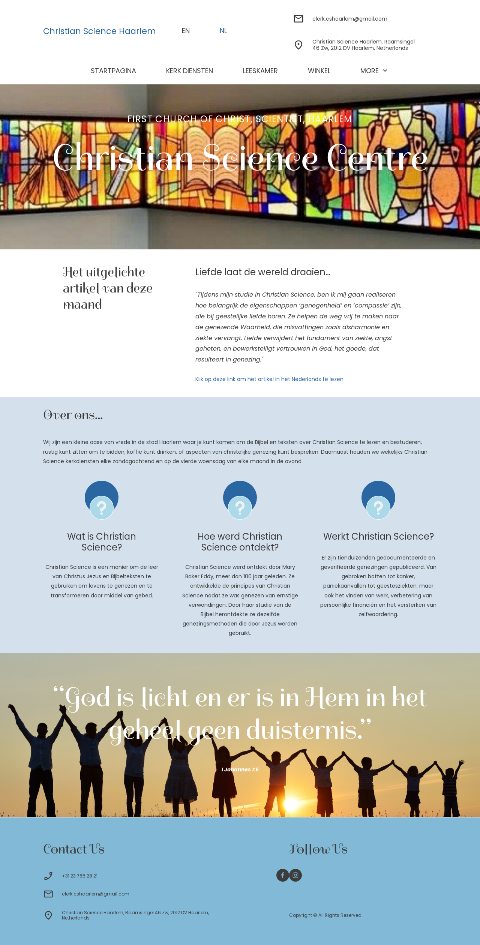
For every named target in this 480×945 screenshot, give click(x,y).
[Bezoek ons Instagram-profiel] (295, 875)
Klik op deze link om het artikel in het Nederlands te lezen (269, 379)
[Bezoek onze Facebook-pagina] (282, 875)
